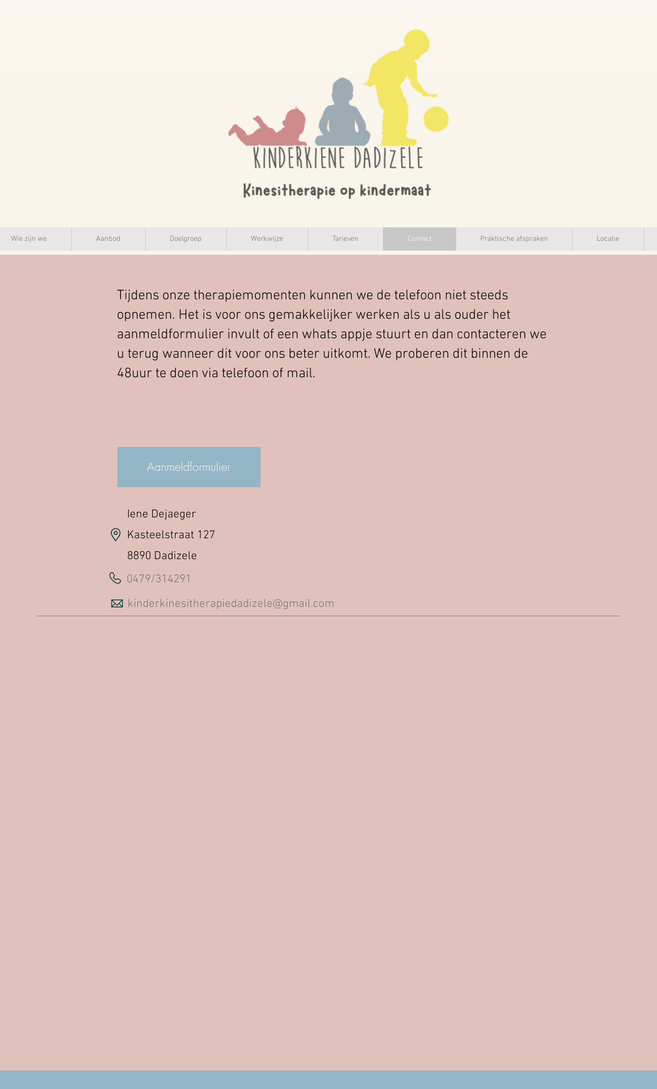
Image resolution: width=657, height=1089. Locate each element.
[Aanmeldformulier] (189, 467)
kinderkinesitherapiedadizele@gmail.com (231, 604)
